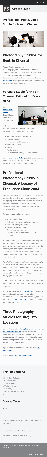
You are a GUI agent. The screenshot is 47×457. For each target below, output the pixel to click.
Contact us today (20, 300)
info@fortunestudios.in (11, 378)
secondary (14, 158)
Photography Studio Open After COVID (17, 431)
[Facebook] (37, 2)
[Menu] (43, 9)
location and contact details (22, 355)
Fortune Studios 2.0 (27, 291)
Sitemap (29, 454)
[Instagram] (43, 2)
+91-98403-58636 (9, 381)
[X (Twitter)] (40, 2)
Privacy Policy (39, 454)
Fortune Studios (20, 8)
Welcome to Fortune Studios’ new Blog (17, 436)
